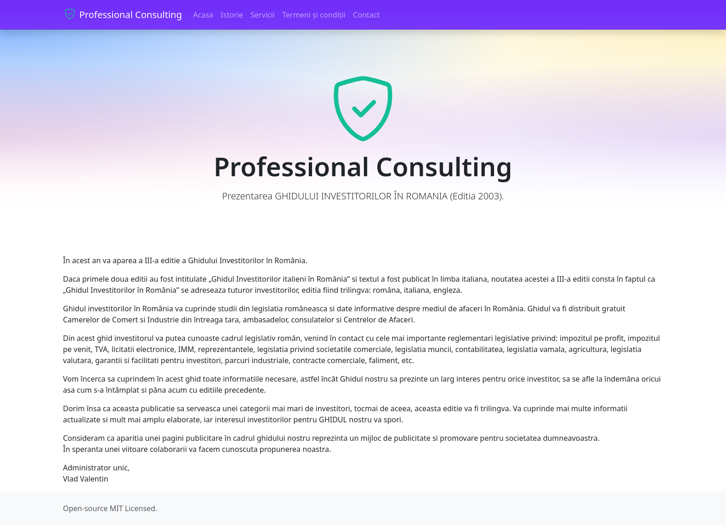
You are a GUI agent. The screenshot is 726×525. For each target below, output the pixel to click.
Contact (366, 15)
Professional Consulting (122, 14)
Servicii (262, 15)
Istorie (232, 15)
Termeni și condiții (313, 15)
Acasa (203, 15)
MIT (116, 508)
